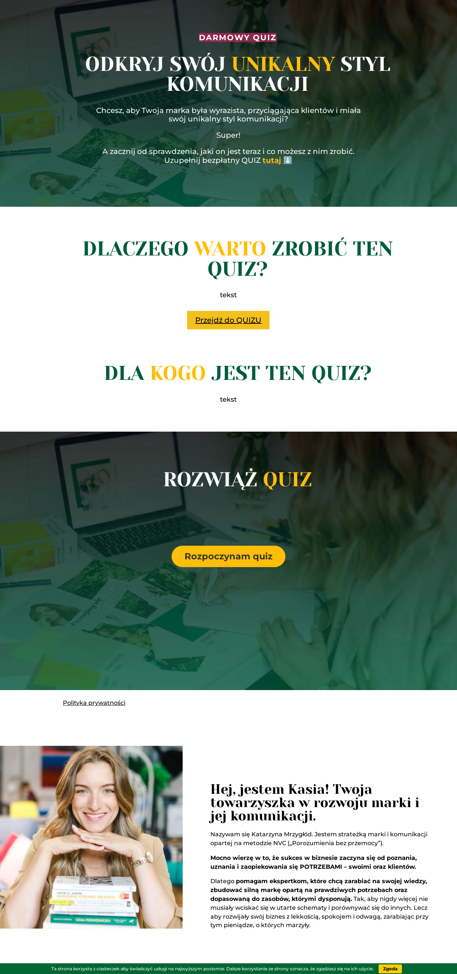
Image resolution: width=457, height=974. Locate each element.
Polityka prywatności (94, 702)
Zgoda (390, 968)
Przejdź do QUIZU (228, 320)
